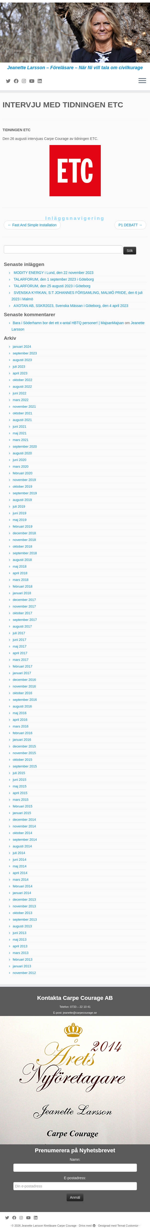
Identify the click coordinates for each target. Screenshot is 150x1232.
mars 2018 (20, 580)
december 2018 (24, 533)
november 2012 (24, 973)
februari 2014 (23, 886)
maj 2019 (19, 520)
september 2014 (25, 839)
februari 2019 (23, 526)
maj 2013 (19, 939)
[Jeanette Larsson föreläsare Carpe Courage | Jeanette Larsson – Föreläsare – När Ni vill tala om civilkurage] (75, 33)
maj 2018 (19, 566)
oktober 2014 (22, 833)
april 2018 (20, 573)
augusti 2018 (22, 560)
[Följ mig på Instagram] (25, 81)
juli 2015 (19, 773)
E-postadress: (75, 1178)
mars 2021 (20, 440)
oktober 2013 (22, 913)
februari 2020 (23, 473)
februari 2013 (23, 959)
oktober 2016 (22, 693)
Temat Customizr (127, 1225)
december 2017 (24, 600)
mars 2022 (20, 400)
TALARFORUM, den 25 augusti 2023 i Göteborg (52, 286)
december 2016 (24, 680)
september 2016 (25, 700)
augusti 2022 (22, 386)
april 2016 (20, 720)
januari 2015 (22, 813)
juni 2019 (19, 513)
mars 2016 (20, 726)
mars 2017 (20, 660)
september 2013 (25, 919)
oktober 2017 (22, 613)
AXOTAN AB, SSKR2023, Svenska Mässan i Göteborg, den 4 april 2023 (71, 306)
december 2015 (24, 746)
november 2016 (24, 686)
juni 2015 (19, 780)
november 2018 (24, 540)
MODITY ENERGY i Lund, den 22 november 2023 (54, 273)
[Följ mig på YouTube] (33, 81)
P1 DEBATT (130, 225)
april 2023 (20, 373)
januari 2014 (22, 893)
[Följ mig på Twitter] (10, 81)
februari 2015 (23, 806)
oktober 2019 (22, 486)
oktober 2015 (22, 760)
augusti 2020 (22, 453)
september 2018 (25, 553)
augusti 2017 (22, 626)
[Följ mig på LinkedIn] (41, 81)
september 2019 (25, 493)
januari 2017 (22, 673)
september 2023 (25, 353)
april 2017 (20, 653)
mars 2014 (20, 879)
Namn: (75, 1159)
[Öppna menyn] (142, 81)
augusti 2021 (22, 420)
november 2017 (24, 606)
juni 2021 (19, 426)
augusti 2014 (22, 846)
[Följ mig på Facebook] (18, 81)
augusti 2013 (22, 926)
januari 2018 (22, 593)
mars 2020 (20, 466)
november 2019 (24, 480)
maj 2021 (19, 433)
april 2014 (20, 873)
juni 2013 (19, 933)
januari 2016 (22, 740)
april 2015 (20, 793)
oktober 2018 (22, 546)
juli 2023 (19, 366)
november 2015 (24, 753)
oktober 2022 (22, 380)
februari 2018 (23, 586)
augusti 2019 (22, 500)
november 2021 (24, 406)
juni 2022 (19, 393)
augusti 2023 (22, 360)
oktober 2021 (22, 413)
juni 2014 (19, 859)
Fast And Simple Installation (32, 225)
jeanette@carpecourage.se (80, 1012)
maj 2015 (19, 786)
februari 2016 (23, 733)
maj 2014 (19, 866)
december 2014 (24, 820)
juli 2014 (19, 853)
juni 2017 (19, 640)
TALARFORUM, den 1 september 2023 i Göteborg (54, 279)
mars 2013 (20, 953)
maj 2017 (19, 646)
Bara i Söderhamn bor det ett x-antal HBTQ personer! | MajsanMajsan (68, 323)
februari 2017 (23, 666)
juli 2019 (19, 506)
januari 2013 (22, 966)
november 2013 (24, 906)
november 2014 (24, 826)
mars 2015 (20, 800)
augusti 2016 (22, 706)
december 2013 (24, 899)
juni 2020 (19, 460)
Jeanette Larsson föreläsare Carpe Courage (49, 1225)
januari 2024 (22, 346)
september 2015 (25, 766)
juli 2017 (19, 633)
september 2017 (25, 620)
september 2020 (25, 446)
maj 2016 (19, 713)
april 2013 (20, 946)
